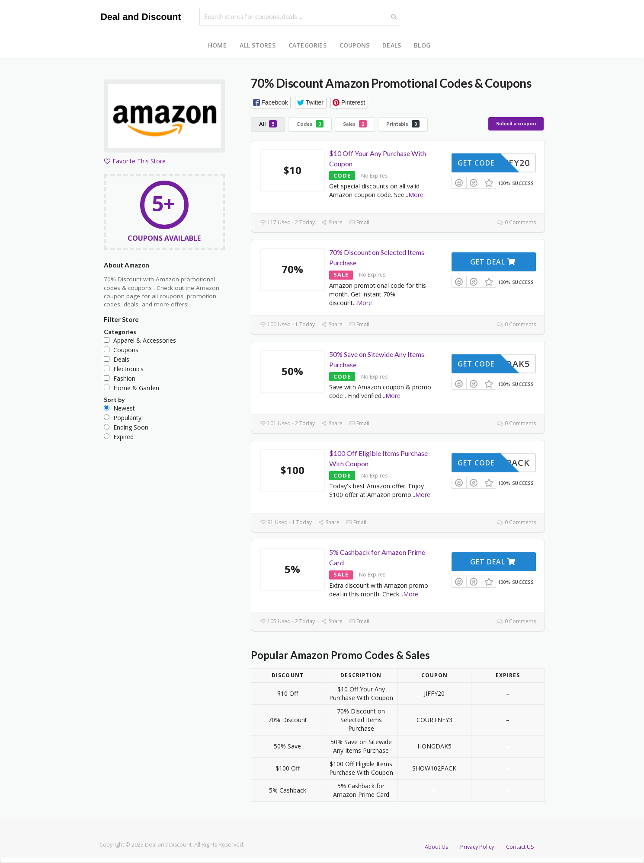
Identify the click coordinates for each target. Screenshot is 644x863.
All (268, 123)
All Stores (258, 45)
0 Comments (516, 222)
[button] (271, 102)
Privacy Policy (477, 846)
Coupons (354, 45)
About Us (436, 846)
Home (217, 45)
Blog (422, 45)
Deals (391, 45)
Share (332, 222)
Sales (355, 123)
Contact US (520, 846)
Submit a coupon (516, 123)
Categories (307, 45)
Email (359, 222)
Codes (310, 123)
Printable (403, 123)
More (415, 195)
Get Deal (493, 262)
